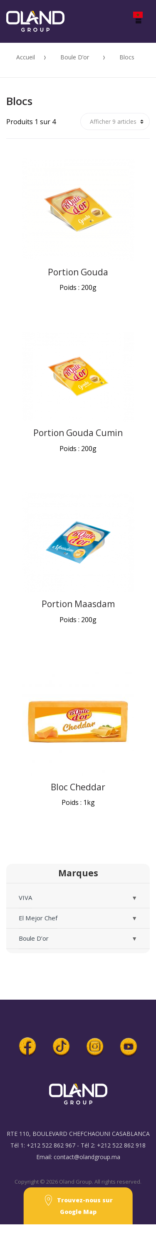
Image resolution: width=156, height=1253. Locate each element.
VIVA (25, 897)
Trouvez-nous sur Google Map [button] (78, 1205)
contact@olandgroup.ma (87, 1157)
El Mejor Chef (38, 918)
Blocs (126, 57)
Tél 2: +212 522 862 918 (113, 1145)
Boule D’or (74, 57)
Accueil (25, 57)
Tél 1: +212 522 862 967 (42, 1145)
